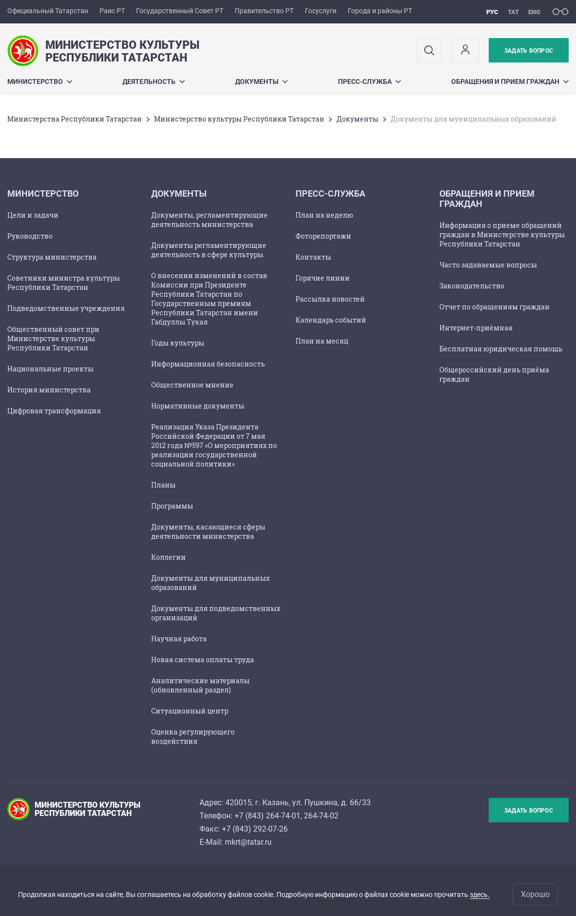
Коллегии (168, 557)
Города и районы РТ (380, 11)
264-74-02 (321, 815)
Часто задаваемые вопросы (488, 264)
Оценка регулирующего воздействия (193, 736)
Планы (163, 484)
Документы (261, 81)
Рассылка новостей (330, 299)
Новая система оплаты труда (202, 659)
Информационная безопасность (208, 363)
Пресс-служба (369, 81)
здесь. (480, 894)
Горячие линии (323, 278)
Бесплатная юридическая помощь (500, 348)
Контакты (313, 257)
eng (534, 12)
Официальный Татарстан (47, 11)
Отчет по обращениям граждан (494, 306)
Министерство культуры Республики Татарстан (239, 118)
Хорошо (535, 894)
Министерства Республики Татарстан (74, 118)
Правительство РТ (264, 11)
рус (492, 12)
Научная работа (179, 638)
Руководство (30, 236)
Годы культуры (177, 342)
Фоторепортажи (323, 236)
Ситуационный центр (189, 710)
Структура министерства (52, 257)
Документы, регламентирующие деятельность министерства (209, 219)
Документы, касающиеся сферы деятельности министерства (208, 531)
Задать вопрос (528, 50)
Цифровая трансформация (54, 410)
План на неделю (324, 215)
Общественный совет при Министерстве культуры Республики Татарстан (53, 338)
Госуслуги (321, 11)
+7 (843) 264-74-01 (267, 815)
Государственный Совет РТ (179, 11)
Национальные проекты (50, 368)
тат (513, 12)
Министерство (39, 81)
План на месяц (322, 341)
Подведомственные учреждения (66, 308)
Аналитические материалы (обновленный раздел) (200, 685)
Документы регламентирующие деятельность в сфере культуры (208, 250)
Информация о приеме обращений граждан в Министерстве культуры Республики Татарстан (502, 234)
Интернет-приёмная (476, 327)
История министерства (49, 389)
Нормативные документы (197, 405)
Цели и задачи (33, 215)
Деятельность (153, 81)
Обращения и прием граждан (510, 81)
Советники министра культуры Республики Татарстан (63, 282)
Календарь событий (331, 320)
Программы (172, 505)
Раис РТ (112, 11)
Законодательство (471, 285)
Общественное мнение (192, 384)
